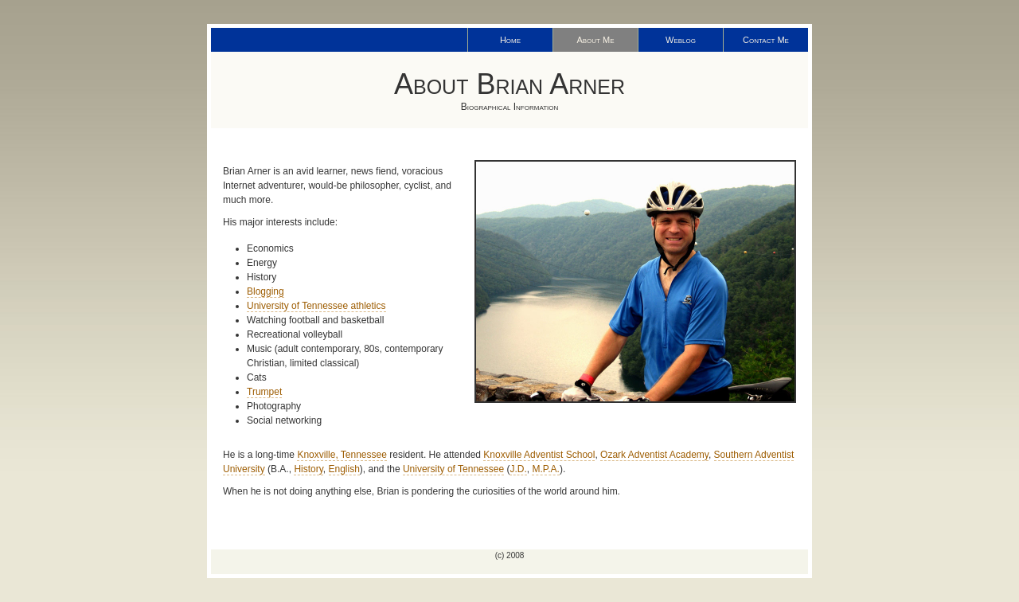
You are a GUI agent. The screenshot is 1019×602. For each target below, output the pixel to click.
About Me (595, 40)
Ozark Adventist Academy (654, 454)
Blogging (265, 291)
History (308, 469)
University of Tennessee (453, 469)
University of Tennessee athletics (316, 305)
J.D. (518, 469)
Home (510, 40)
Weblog (681, 40)
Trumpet (264, 391)
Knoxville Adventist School (539, 454)
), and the (381, 469)
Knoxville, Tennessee (342, 454)
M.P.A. (545, 469)
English (344, 469)
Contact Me (766, 40)
